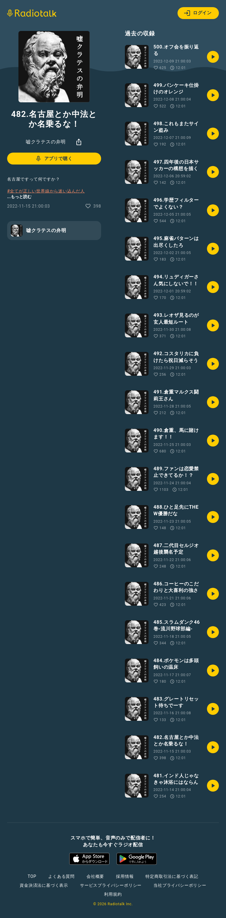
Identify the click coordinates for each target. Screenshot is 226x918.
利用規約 (113, 894)
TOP (32, 876)
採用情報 (125, 876)
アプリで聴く (54, 158)
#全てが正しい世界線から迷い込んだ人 (46, 191)
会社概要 (95, 876)
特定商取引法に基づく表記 (171, 876)
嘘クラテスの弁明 (46, 142)
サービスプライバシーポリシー (111, 885)
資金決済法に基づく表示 (44, 885)
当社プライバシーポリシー (179, 885)
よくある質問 (61, 876)
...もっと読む (19, 196)
